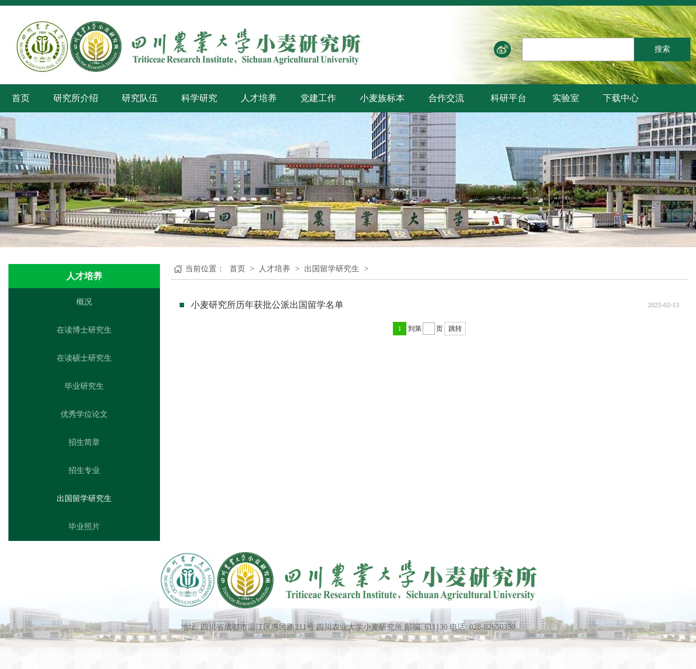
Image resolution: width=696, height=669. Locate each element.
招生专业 (84, 470)
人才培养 (259, 98)
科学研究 (199, 98)
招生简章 (84, 442)
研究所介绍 (75, 98)
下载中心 (621, 98)
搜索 (662, 49)
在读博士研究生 (84, 330)
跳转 (455, 329)
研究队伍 (140, 98)
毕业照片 (84, 526)
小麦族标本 (382, 98)
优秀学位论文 (84, 414)
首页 (21, 98)
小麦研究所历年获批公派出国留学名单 (267, 305)
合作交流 (446, 98)
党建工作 (318, 98)
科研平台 (508, 98)
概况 (84, 302)
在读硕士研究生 (84, 358)
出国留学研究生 (84, 498)
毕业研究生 (84, 386)
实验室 (565, 98)
